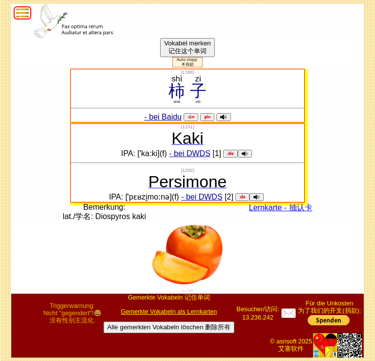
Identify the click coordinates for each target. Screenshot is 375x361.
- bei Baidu (163, 117)
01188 (187, 290)
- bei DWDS (189, 153)
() (187, 72)
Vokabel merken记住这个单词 (187, 47)
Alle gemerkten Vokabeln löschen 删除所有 (169, 327)
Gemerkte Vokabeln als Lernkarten (169, 311)
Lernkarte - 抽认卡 (280, 207)
